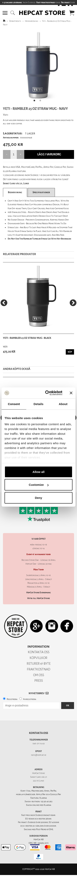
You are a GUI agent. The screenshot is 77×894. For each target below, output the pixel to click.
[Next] (73, 302)
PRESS (38, 681)
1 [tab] (36, 102)
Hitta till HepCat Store (38, 598)
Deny (38, 497)
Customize (39, 484)
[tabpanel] (38, 67)
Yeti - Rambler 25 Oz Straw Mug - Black (27, 338)
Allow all (39, 471)
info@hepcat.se (38, 755)
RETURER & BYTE (39, 663)
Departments (15, 21)
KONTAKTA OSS (38, 652)
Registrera (12, 699)
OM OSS (38, 675)
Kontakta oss (38, 733)
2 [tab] (41, 102)
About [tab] (63, 403)
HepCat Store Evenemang (38, 592)
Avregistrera (29, 699)
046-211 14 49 (39, 743)
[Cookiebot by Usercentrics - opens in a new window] (46, 393)
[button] (5, 13)
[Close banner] (71, 393)
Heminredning (31, 21)
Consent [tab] (14, 403)
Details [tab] (38, 403)
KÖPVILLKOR (38, 658)
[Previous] (4, 302)
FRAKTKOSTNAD (38, 669)
